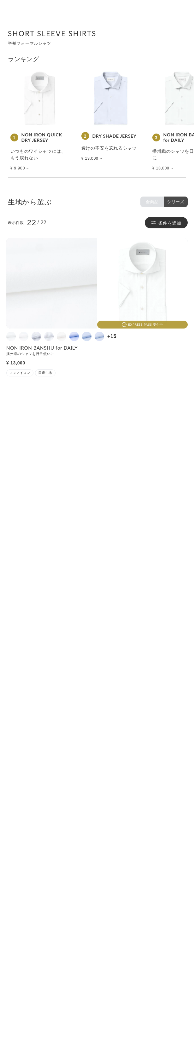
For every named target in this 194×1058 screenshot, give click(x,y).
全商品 (152, 201)
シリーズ (176, 201)
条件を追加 (166, 223)
